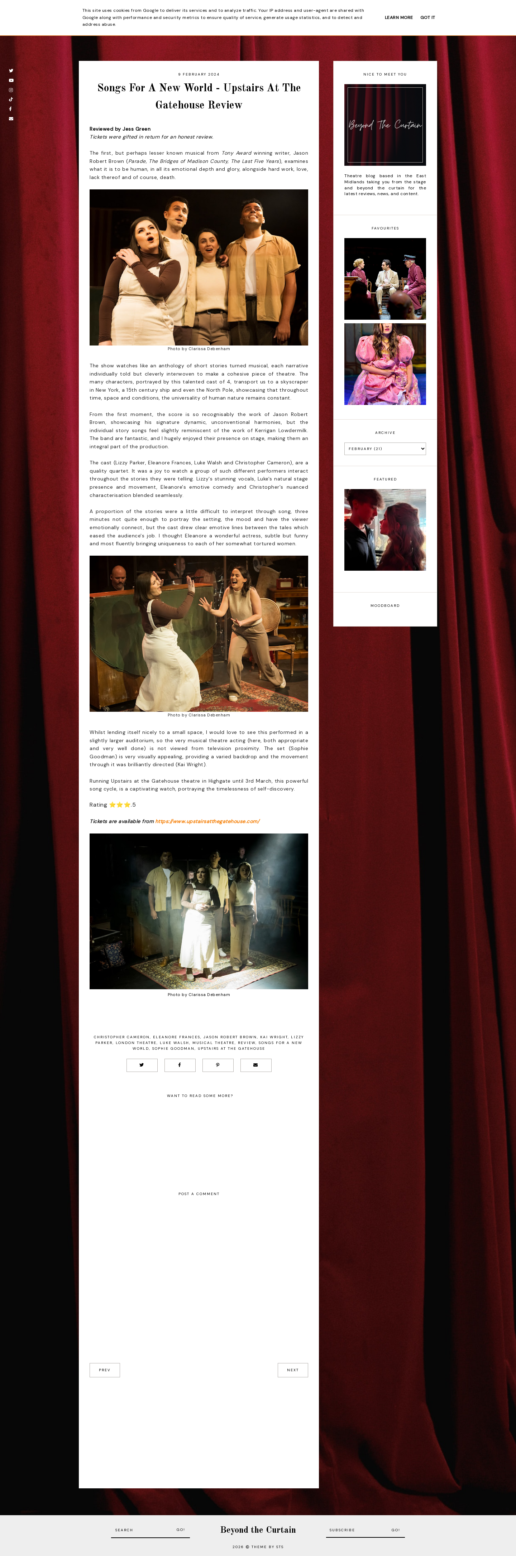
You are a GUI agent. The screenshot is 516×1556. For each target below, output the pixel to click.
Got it (427, 17)
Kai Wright (274, 1037)
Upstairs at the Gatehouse (231, 1048)
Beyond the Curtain (258, 1530)
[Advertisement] (199, 1427)
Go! (181, 1529)
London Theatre (136, 1042)
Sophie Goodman (173, 1048)
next (293, 1370)
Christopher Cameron (122, 1037)
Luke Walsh (174, 1042)
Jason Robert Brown (230, 1037)
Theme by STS (268, 1547)
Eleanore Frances (176, 1037)
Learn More (399, 17)
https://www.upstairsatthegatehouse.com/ (207, 821)
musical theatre (213, 1042)
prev (105, 1370)
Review (246, 1042)
